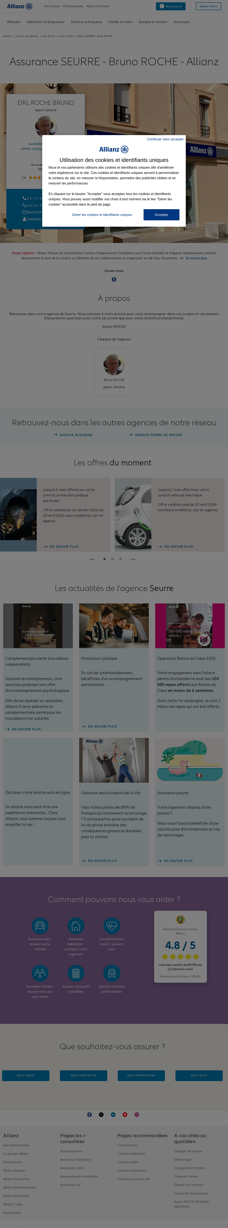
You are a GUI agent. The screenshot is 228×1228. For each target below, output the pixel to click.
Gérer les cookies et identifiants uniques (102, 215)
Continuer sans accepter (165, 139)
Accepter (161, 215)
